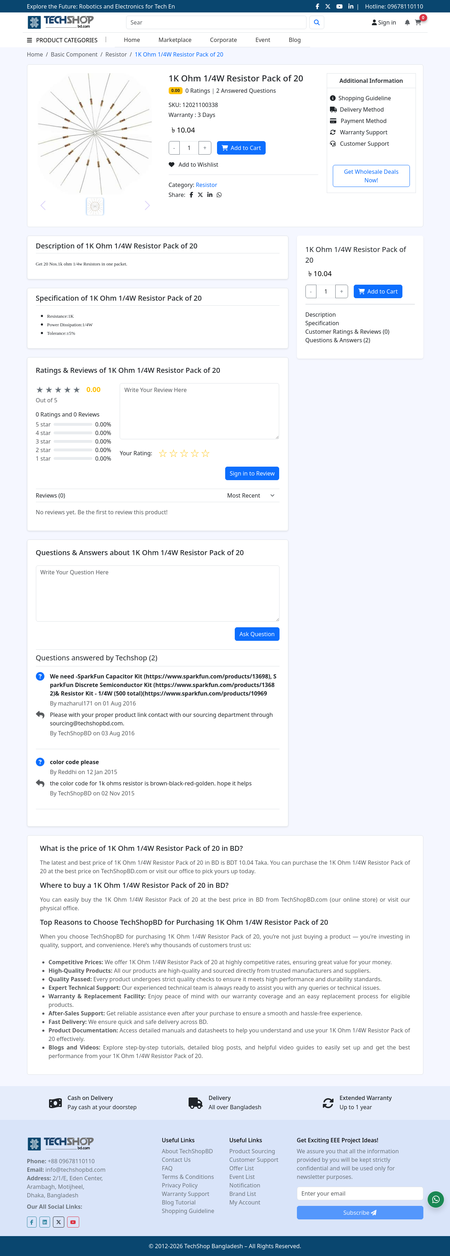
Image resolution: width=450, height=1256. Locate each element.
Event (262, 40)
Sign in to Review (252, 473)
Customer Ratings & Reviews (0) (347, 332)
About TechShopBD (187, 1151)
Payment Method (358, 121)
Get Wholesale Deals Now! (371, 176)
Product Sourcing (252, 1151)
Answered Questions (246, 91)
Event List (242, 1177)
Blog (295, 40)
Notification (245, 1185)
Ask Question (257, 634)
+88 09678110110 (70, 1161)
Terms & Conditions (188, 1177)
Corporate (223, 40)
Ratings (199, 91)
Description (320, 314)
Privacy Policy (180, 1185)
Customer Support (359, 143)
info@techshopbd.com (74, 1170)
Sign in (384, 22)
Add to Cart (240, 148)
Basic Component (74, 54)
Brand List (242, 1194)
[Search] (216, 22)
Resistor (116, 54)
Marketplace (174, 40)
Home (132, 40)
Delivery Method (357, 109)
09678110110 (404, 6)
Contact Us (176, 1160)
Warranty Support (358, 132)
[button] (435, 1199)
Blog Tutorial (179, 1202)
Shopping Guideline (360, 98)
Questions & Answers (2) (337, 340)
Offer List (241, 1168)
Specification (322, 323)
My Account (245, 1202)
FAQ (167, 1168)
